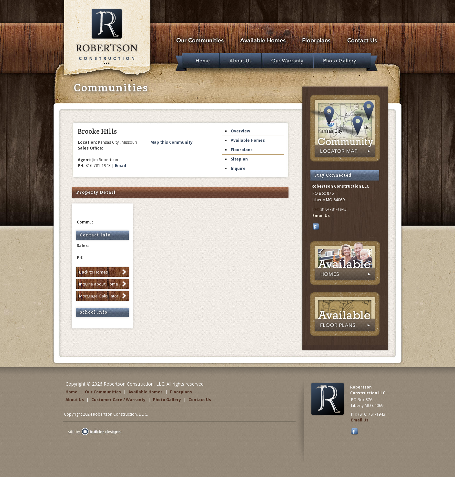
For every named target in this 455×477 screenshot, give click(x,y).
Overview (240, 131)
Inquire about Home (98, 284)
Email (120, 165)
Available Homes (248, 140)
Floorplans (242, 149)
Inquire (238, 168)
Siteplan (239, 159)
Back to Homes (93, 272)
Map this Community (171, 142)
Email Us (321, 215)
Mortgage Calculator (98, 296)
